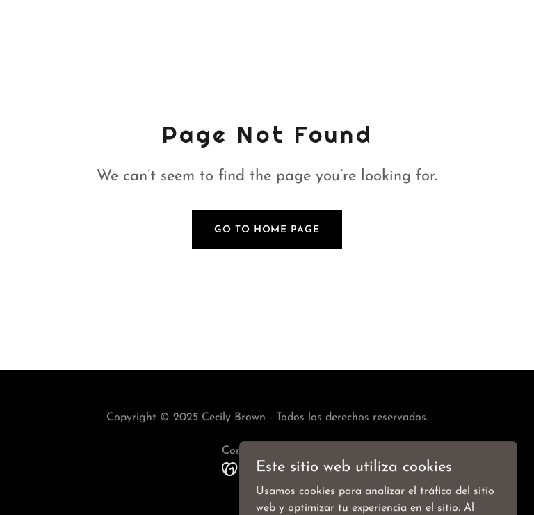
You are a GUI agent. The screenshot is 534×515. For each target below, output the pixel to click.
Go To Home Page (266, 230)
